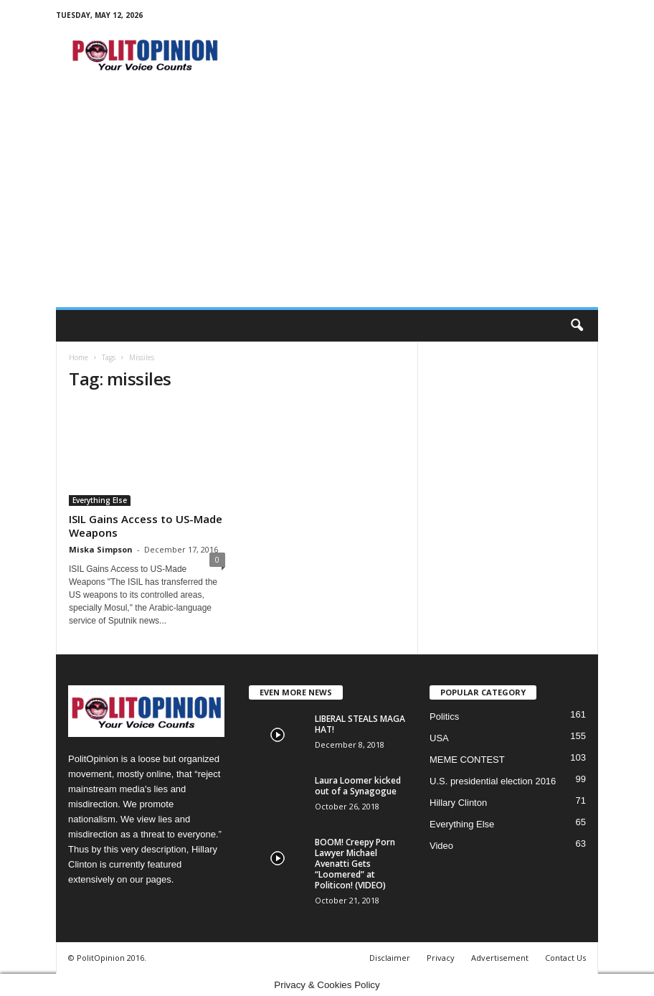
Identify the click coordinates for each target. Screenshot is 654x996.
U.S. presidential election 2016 (493, 781)
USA (439, 738)
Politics (444, 716)
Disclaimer (389, 957)
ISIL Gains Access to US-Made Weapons (145, 526)
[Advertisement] (327, 199)
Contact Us (565, 957)
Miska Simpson (101, 549)
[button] (576, 326)
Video (441, 845)
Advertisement (500, 957)
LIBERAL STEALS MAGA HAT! (360, 724)
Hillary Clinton (458, 802)
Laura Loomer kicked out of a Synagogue (358, 785)
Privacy (441, 957)
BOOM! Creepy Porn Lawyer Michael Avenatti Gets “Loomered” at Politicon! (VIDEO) (355, 863)
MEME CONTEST (467, 759)
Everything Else (99, 500)
